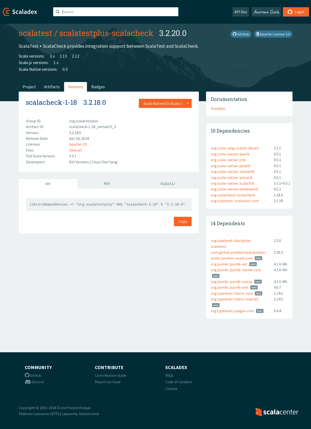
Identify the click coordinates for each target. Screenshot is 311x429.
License (171, 388)
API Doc (240, 11)
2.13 (63, 56)
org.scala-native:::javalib (230, 165)
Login (296, 11)
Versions (75, 86)
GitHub (241, 34)
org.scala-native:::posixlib (232, 177)
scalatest (35, 33)
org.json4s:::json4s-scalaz (231, 281)
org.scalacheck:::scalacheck (233, 195)
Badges (98, 86)
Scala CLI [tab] (167, 183)
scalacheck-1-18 (51, 102)
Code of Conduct (178, 381)
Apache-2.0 (78, 144)
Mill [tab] (107, 183)
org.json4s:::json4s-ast (229, 264)
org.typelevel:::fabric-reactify (234, 299)
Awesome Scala (266, 12)
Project (29, 86)
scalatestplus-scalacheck (106, 33)
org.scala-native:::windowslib (234, 189)
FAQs (169, 375)
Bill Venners (79, 161)
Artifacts (52, 86)
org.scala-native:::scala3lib (232, 183)
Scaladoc (218, 108)
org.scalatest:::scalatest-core (235, 200)
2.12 (75, 56)
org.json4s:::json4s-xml (229, 287)
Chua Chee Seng (104, 161)
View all (75, 150)
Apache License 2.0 (273, 34)
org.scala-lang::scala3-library (235, 148)
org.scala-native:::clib (228, 159)
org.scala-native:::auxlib (230, 154)
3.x (52, 56)
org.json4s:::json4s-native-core (236, 269)
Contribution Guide (110, 375)
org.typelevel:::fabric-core (232, 293)
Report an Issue (108, 381)
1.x (56, 62)
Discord (34, 381)
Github (33, 375)
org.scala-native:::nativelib (232, 171)
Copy (183, 221)
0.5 (65, 69)
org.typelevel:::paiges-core (232, 310)
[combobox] (165, 103)
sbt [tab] (48, 183)
